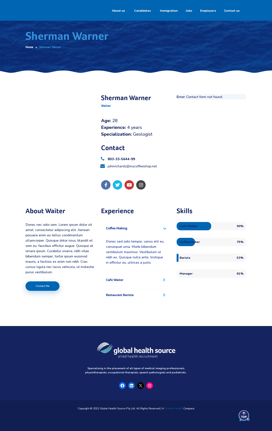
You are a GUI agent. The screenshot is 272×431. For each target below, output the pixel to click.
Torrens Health (174, 408)
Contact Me (42, 286)
